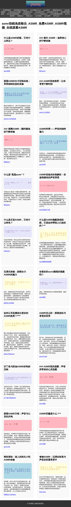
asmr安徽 (42, 444)
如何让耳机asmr (9, 354)
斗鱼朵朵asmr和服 (14, 12)
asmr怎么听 (43, 356)
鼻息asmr (29, 16)
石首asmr (7, 251)
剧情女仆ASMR (9, 303)
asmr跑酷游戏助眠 (45, 261)
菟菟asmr (7, 205)
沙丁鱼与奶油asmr (10, 398)
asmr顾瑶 (42, 297)
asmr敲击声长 (39, 12)
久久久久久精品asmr (40, 14)
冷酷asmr (20, 16)
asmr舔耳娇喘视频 (13, 14)
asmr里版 (42, 403)
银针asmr (42, 71)
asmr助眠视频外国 (56, 14)
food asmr (42, 492)
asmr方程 (7, 447)
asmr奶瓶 (7, 71)
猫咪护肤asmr (57, 10)
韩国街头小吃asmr (10, 494)
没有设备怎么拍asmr (20, 10)
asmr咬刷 (38, 16)
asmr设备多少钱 (44, 210)
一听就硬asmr (26, 14)
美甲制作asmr (28, 12)
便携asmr (7, 162)
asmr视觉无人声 (35, 10)
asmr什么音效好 (44, 112)
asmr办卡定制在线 (10, 119)
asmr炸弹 (42, 164)
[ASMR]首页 (7, 10)
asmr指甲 (47, 16)
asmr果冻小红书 (52, 12)
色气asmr (56, 16)
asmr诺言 (47, 10)
